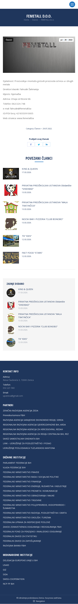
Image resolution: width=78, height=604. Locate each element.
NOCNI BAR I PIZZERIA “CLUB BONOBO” (42, 219)
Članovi (9, 40)
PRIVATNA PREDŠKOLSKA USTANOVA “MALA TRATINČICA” (45, 204)
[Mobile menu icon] (72, 4)
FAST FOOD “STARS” (32, 252)
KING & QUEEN (30, 168)
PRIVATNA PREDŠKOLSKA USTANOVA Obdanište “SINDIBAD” (46, 187)
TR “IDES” (27, 235)
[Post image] (11, 174)
